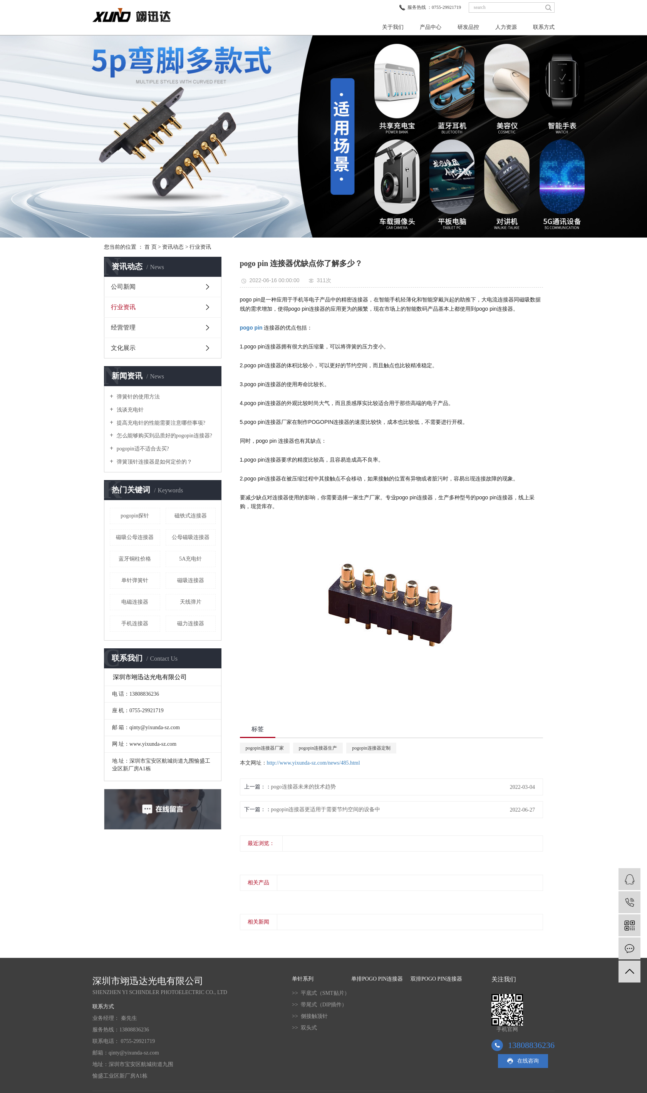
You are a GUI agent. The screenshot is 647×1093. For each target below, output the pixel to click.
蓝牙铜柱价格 (135, 559)
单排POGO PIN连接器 (377, 979)
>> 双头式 (304, 1028)
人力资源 (506, 27)
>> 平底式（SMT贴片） (321, 993)
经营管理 (123, 327)
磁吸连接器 (190, 580)
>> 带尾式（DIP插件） (319, 1005)
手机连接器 (134, 623)
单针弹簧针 (134, 580)
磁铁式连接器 (190, 516)
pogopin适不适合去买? (142, 449)
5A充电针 (190, 559)
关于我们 (393, 27)
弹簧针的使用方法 (137, 397)
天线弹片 (190, 602)
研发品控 (468, 27)
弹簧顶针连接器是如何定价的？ (153, 462)
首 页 (150, 247)
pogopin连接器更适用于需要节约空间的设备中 (325, 809)
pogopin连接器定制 (371, 748)
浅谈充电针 (129, 410)
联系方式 (544, 27)
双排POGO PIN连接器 (436, 979)
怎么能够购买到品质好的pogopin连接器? (163, 436)
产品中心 (430, 27)
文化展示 (123, 348)
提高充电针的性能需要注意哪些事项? (160, 423)
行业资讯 (200, 247)
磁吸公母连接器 (135, 537)
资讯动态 (173, 247)
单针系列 (302, 979)
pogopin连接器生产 (318, 748)
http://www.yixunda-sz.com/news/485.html (313, 763)
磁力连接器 (190, 623)
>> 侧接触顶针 (310, 1016)
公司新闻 (123, 286)
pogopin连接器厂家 (265, 748)
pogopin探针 (135, 516)
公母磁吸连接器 (191, 537)
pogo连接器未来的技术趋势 (303, 787)
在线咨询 (528, 1061)
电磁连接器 (134, 602)
